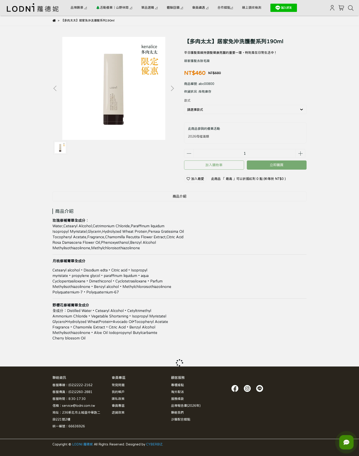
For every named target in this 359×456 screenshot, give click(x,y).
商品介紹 (179, 196)
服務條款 (177, 399)
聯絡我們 (177, 412)
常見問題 (118, 385)
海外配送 (177, 392)
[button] (172, 88)
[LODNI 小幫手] (346, 442)
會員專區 (118, 405)
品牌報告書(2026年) (186, 405)
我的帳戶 (118, 392)
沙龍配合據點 (180, 419)
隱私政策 (118, 399)
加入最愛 (195, 179)
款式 (187, 100)
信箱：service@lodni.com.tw (73, 405)
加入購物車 (214, 165)
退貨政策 (118, 412)
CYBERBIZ (154, 444)
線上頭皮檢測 (251, 7)
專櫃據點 (177, 385)
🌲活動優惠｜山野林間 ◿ (114, 7)
